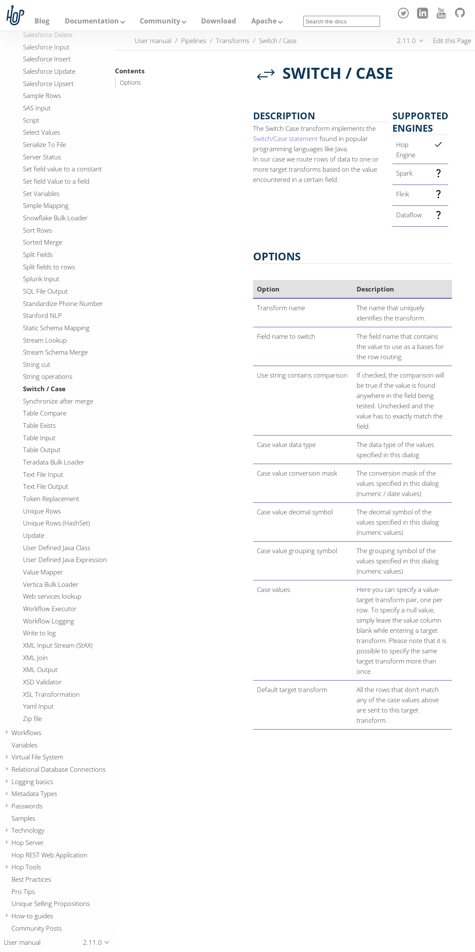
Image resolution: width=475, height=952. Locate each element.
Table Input (39, 437)
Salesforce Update (49, 71)
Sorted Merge (42, 242)
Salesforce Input (46, 47)
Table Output (41, 449)
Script (31, 120)
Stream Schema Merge (55, 352)
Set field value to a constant (62, 168)
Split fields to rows (49, 266)
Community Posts (37, 928)
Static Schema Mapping (56, 327)
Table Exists (39, 425)
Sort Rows (37, 230)
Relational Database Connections (59, 769)
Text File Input (43, 474)
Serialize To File (44, 144)
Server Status (42, 157)
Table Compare (44, 413)
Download (218, 21)
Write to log (39, 633)
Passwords (27, 806)
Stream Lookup (45, 340)
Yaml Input (38, 706)
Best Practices (31, 879)
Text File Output (45, 486)
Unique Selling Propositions (51, 903)
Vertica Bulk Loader (50, 584)
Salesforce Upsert (48, 83)
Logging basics (32, 781)
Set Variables (41, 193)
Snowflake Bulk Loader (55, 217)
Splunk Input (41, 278)
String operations (47, 376)
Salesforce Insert (47, 58)
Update (33, 535)
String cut (36, 364)
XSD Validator (42, 682)
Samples (23, 818)
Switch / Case (44, 388)
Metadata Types (34, 793)
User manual (153, 40)
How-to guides (32, 915)
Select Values (41, 132)
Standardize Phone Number (63, 303)
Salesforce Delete (47, 34)
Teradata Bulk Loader (53, 462)
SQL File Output (45, 291)
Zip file (32, 718)
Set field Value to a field (56, 181)
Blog (42, 21)
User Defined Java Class (56, 547)
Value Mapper (43, 572)
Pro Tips (23, 891)
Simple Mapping (46, 205)
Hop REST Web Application (49, 855)
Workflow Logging (48, 621)
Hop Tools (26, 866)
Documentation (92, 21)
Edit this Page (452, 40)
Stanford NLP (42, 315)
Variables (24, 745)
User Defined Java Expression (65, 559)
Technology (28, 830)
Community (160, 21)
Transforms (232, 40)
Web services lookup (52, 596)
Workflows (26, 732)
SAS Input (37, 108)
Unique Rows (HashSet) (56, 523)
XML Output (40, 669)
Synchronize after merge (58, 401)
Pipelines (193, 40)
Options (130, 83)
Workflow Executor (50, 608)
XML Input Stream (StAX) (57, 645)
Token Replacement (51, 498)
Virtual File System (37, 757)
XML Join (35, 657)
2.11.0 (406, 40)
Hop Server (28, 842)
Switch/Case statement (285, 138)
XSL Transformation (51, 694)
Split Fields (38, 254)
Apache (263, 21)
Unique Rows (42, 511)
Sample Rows (42, 95)
